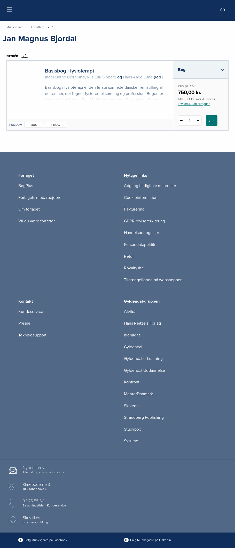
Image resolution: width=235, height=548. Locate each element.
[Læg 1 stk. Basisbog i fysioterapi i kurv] (212, 120)
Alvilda (130, 311)
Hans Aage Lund (138, 77)
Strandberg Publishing (144, 417)
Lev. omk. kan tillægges (194, 104)
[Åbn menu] (9, 10)
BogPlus (25, 185)
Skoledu (131, 405)
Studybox (132, 429)
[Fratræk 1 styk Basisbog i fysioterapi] (181, 120)
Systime (131, 441)
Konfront (131, 382)
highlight (132, 335)
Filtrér (18, 56)
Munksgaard (15, 27)
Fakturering (134, 209)
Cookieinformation (141, 197)
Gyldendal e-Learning (143, 358)
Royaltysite (134, 268)
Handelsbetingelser (141, 232)
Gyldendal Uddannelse (144, 370)
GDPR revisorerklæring (144, 221)
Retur (129, 256)
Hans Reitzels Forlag (142, 323)
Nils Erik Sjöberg (101, 77)
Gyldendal (133, 347)
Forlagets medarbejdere (39, 197)
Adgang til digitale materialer (150, 185)
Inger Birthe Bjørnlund (65, 77)
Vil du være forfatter (36, 221)
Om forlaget (29, 209)
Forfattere (38, 27)
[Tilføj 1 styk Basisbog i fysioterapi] (198, 120)
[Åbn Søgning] (223, 10)
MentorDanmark (138, 394)
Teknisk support (32, 335)
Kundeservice (30, 311)
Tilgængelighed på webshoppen (153, 280)
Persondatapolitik (139, 244)
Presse (24, 323)
